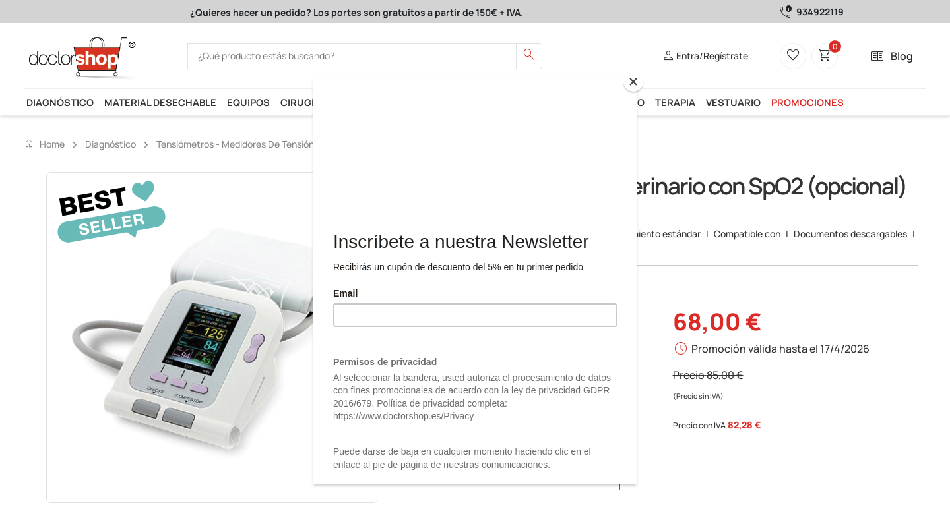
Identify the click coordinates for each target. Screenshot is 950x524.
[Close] (633, 82)
